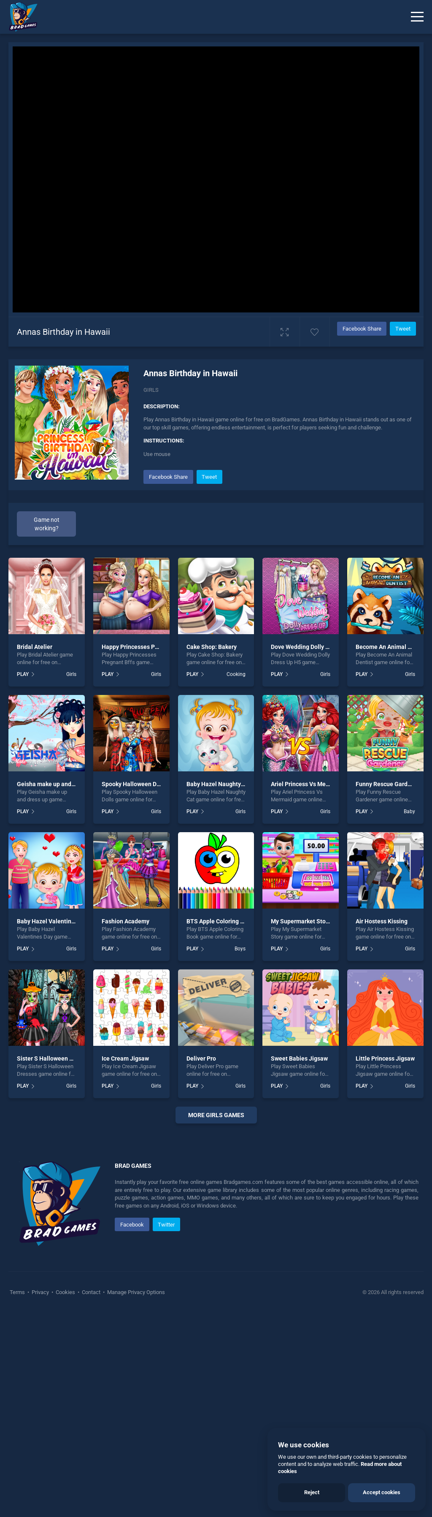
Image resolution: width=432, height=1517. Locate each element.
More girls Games (216, 1115)
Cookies (65, 1496)
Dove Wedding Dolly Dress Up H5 (314, 646)
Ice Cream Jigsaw (125, 1058)
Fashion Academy (125, 921)
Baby (409, 811)
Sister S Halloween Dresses (54, 1058)
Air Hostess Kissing (382, 921)
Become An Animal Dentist (391, 646)
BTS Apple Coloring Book (220, 921)
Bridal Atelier (34, 646)
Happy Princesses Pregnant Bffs (145, 646)
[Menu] (417, 17)
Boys (240, 949)
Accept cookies (381, 1492)
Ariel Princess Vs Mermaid (306, 784)
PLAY (23, 674)
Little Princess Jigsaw (385, 1058)
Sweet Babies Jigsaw (299, 1058)
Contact (91, 1496)
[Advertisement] (216, 1233)
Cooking (236, 674)
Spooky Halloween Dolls (134, 784)
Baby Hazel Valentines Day (53, 921)
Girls (151, 390)
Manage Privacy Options (135, 1496)
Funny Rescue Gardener (388, 784)
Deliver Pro (201, 1058)
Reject (311, 1492)
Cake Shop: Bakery (211, 646)
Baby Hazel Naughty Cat (218, 784)
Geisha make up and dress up (56, 784)
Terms (18, 1496)
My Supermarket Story (301, 921)
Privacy (40, 1496)
